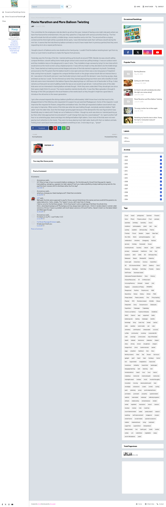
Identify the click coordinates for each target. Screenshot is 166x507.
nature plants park (146, 383)
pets (152, 247)
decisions (141, 340)
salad (140, 411)
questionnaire (154, 393)
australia (127, 222)
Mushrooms (144, 290)
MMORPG (149, 287)
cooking (143, 333)
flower (149, 354)
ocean (144, 386)
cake (126, 326)
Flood (134, 233)
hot (126, 361)
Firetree (127, 233)
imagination (142, 361)
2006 (143, 192)
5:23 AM (40, 226)
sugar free (128, 426)
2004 (143, 199)
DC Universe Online (134, 265)
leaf (139, 369)
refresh (127, 401)
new (155, 383)
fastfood (141, 351)
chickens (137, 240)
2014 (143, 171)
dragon (155, 344)
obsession (136, 386)
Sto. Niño (127, 237)
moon (150, 222)
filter (137, 354)
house (150, 244)
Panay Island (128, 297)
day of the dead (152, 336)
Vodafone (154, 311)
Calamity (151, 258)
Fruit (150, 219)
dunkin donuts (144, 347)
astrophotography (144, 237)
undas (126, 433)
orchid (151, 386)
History (153, 276)
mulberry (127, 226)
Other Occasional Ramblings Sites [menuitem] (13, 19)
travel (132, 215)
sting (144, 422)
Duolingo (135, 269)
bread (148, 322)
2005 (143, 196)
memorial (136, 376)
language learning (130, 369)
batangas (145, 319)
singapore (149, 415)
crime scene (141, 336)
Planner (127, 301)
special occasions (150, 418)
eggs (126, 351)
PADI (154, 294)
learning (145, 369)
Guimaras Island (138, 272)
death (126, 340)
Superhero (128, 308)
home (158, 358)
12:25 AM (40, 212)
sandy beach (148, 411)
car (154, 237)
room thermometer (130, 411)
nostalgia (127, 386)
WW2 (126, 315)
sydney (127, 230)
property (144, 393)
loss (143, 372)
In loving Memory (130, 283)
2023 (143, 160)
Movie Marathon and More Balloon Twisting (148, 99)
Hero (146, 276)
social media (138, 418)
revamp (127, 408)
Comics (145, 262)
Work (134, 237)
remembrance (146, 401)
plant (145, 226)
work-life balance (130, 436)
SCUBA (151, 301)
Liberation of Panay (138, 287)
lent (151, 369)
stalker (127, 422)
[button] (68, 6)
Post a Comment (37, 229)
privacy (127, 251)
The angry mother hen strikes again (145, 108)
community (134, 333)
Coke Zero (137, 262)
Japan (148, 233)
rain (150, 226)
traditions (144, 251)
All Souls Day (143, 230)
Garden (141, 233)
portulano (128, 393)
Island (147, 283)
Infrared (140, 283)
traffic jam (143, 429)
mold (145, 379)
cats (153, 326)
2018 (143, 167)
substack (151, 422)
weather (134, 230)
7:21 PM (40, 188)
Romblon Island (141, 301)
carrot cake (141, 326)
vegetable (148, 433)
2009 (143, 181)
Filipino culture (141, 219)
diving (132, 344)
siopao (157, 415)
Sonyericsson (143, 304)
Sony (135, 304)
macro (155, 372)
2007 (143, 189)
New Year (155, 233)
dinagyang (145, 240)
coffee (127, 333)
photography (137, 226)
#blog (126, 138)
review (134, 408)
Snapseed (128, 304)
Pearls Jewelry (139, 297)
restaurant (135, 251)
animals (156, 219)
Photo (132, 219)
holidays (151, 358)
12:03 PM (40, 195)
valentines (139, 433)
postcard (136, 393)
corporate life (152, 333)
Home (137, 6)
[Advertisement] (143, 477)
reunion (156, 404)
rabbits (127, 397)
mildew (139, 379)
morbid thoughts (155, 379)
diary (126, 344)
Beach (135, 258)
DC (125, 265)
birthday (135, 222)
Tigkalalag (146, 308)
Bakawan (127, 258)
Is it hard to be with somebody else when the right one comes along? (147, 91)
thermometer (129, 429)
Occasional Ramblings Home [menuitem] (13, 12)
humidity (143, 222)
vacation (127, 254)
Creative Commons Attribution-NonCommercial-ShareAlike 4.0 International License (14, 47)
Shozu (158, 301)
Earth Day (143, 269)
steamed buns (136, 422)
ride (140, 408)
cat (148, 326)
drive (136, 347)
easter (153, 347)
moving (135, 383)
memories (156, 376)
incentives (128, 365)
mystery (138, 247)
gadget (127, 358)
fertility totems (129, 354)
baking (137, 319)
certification (136, 329)
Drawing (127, 269)
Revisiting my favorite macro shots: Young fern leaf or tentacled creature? (148, 119)
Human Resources (130, 279)
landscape (154, 365)
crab (126, 336)
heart (138, 358)
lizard (137, 372)
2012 (143, 174)
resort (150, 404)
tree (151, 251)
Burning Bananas (139, 71)
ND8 (152, 290)
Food (126, 215)
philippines (140, 215)
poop (139, 390)
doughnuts (147, 344)
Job (153, 283)
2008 (143, 185)
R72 (133, 301)
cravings (132, 336)
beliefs (153, 319)
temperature (147, 426)
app (139, 315)
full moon (156, 354)
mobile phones (129, 247)
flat (143, 354)
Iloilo (126, 219)
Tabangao (137, 308)
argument (146, 315)
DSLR (144, 265)
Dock (158, 265)
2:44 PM (40, 219)
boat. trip (141, 322)
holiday (134, 244)
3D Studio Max (152, 254)
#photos (127, 141)
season (157, 411)
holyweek (142, 244)
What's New (147, 6)
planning (132, 390)
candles (132, 326)
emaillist (133, 351)
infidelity (136, 365)
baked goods (129, 319)
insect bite (145, 365)
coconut (155, 329)
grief (133, 358)
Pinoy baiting (155, 297)
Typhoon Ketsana (143, 311)
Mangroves (128, 290)
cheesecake (146, 329)
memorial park (146, 376)
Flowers (156, 215)
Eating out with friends (141, 81)
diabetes (149, 340)
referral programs (154, 397)
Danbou (151, 265)
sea (155, 226)
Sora (39, 504)
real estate (135, 397)
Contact (159, 6)
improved (152, 361)
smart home (128, 418)
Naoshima (128, 294)
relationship (135, 401)
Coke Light (128, 262)
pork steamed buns (150, 390)
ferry (152, 351)
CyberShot (153, 262)
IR (138, 279)
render (155, 401)
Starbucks (153, 304)
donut (139, 344)
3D (145, 254)
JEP (32, 26)
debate (133, 340)
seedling (127, 415)
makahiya (127, 376)
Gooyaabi (53, 504)
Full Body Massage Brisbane (46, 222)
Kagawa (127, 287)
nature (146, 247)
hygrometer (133, 361)
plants (158, 247)
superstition (137, 426)
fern (147, 351)
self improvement (138, 415)
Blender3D (143, 258)
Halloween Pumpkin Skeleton (133, 276)
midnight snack (129, 379)
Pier (148, 297)
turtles (157, 429)
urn (132, 433)
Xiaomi (133, 315)
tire (136, 429)
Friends (151, 269)
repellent (133, 404)
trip (156, 251)
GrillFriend (128, 272)
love (149, 372)
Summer (149, 215)
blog (134, 322)
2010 (143, 178)
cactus (155, 322)
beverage (127, 322)
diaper (157, 340)
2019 (143, 164)
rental (126, 404)
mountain (127, 383)
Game (158, 269)
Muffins (136, 290)
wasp (155, 433)
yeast (139, 436)
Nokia (135, 294)
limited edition (129, 372)
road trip (146, 408)
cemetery (127, 329)
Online (148, 294)
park (126, 390)
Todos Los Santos (130, 311)
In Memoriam (146, 279)
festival (153, 240)
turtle (150, 429)
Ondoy (142, 294)
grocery (127, 244)
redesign (143, 397)
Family (152, 230)
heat (144, 358)
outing (157, 386)
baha (153, 315)
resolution (142, 404)
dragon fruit (128, 347)
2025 (143, 157)
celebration (128, 240)
